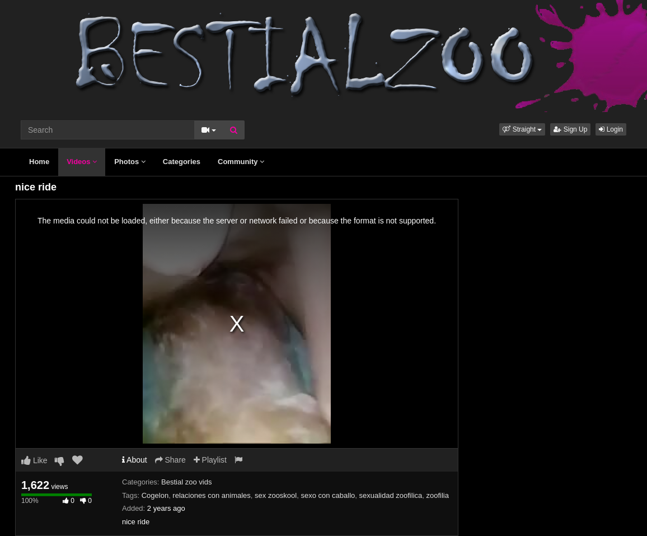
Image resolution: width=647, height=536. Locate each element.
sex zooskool (276, 495)
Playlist (210, 459)
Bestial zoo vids (186, 482)
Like (34, 460)
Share (170, 459)
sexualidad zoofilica (391, 495)
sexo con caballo (328, 495)
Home (39, 161)
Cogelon (155, 495)
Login (611, 129)
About (134, 459)
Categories (181, 161)
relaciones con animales (211, 495)
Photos (130, 161)
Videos (82, 161)
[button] (522, 129)
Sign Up (570, 129)
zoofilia (437, 495)
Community (241, 161)
